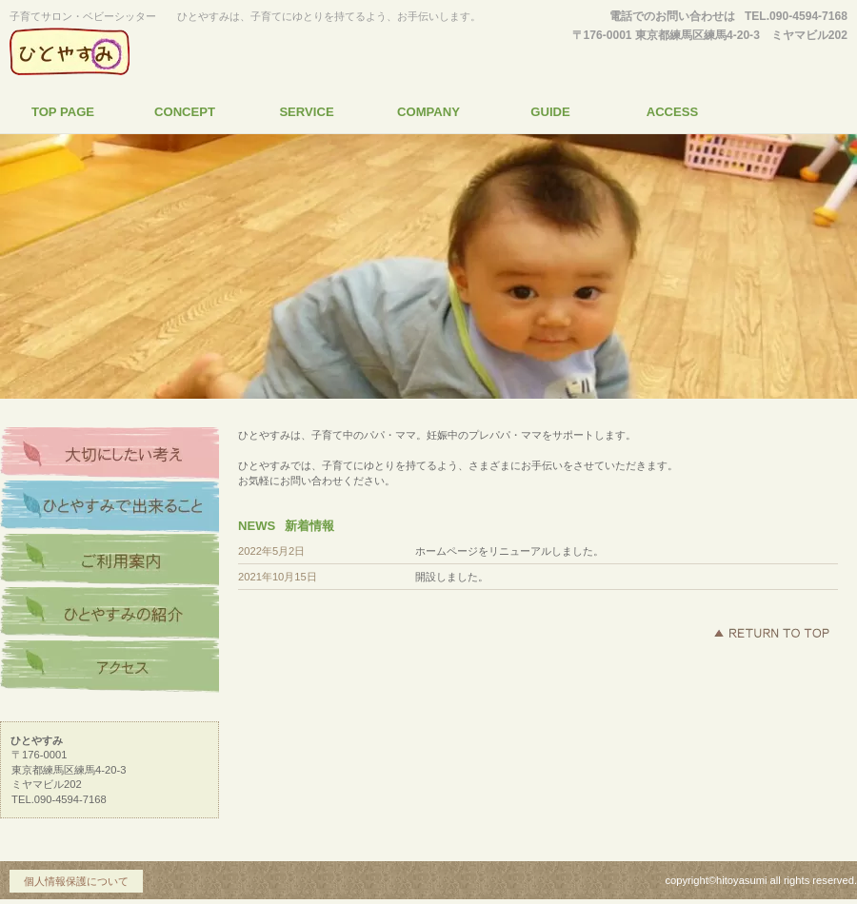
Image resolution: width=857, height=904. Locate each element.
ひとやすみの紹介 (109, 613)
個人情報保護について (76, 881)
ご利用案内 (109, 560)
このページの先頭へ (771, 632)
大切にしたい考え (109, 454)
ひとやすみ (186, 51)
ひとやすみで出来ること (109, 507)
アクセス (109, 667)
